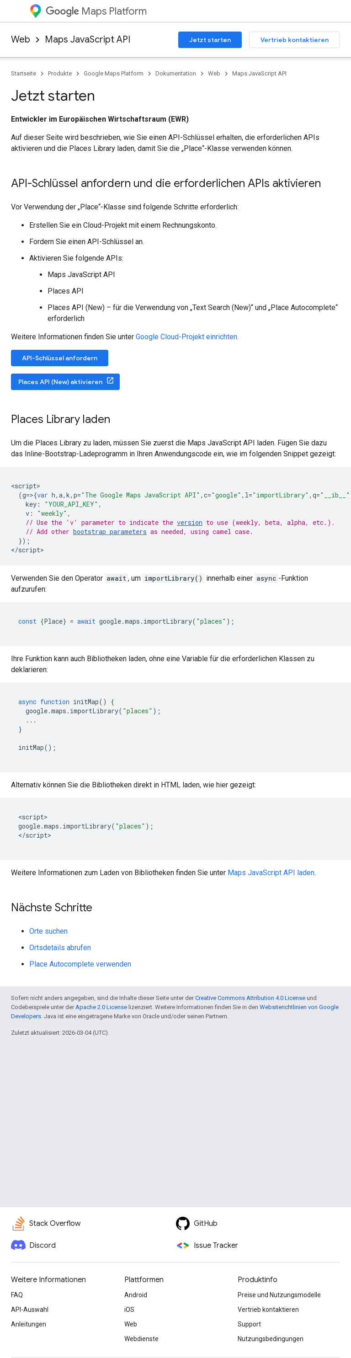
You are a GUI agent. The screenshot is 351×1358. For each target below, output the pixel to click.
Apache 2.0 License (101, 1007)
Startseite (23, 73)
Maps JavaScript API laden (271, 872)
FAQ (17, 1295)
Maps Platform (96, 11)
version (189, 522)
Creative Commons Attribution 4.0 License (250, 997)
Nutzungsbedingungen (270, 1338)
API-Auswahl (29, 1309)
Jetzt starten (210, 40)
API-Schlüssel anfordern (59, 358)
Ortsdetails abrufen (60, 947)
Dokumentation (175, 73)
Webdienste (141, 1338)
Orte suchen (48, 931)
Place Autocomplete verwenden (80, 964)
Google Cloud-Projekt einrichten (186, 336)
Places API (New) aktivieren (60, 382)
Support (249, 1324)
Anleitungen (28, 1324)
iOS (129, 1309)
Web (20, 39)
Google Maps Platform (114, 73)
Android (135, 1295)
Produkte (60, 73)
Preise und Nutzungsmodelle (279, 1295)
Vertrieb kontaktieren (295, 40)
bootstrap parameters (110, 531)
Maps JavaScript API (87, 39)
